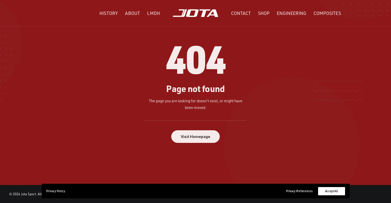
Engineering (291, 13)
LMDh (153, 13)
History (108, 13)
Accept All (331, 191)
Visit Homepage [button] (195, 136)
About (132, 13)
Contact (241, 13)
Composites (327, 13)
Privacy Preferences (299, 191)
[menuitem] (108, 13)
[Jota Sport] (195, 13)
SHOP (264, 13)
